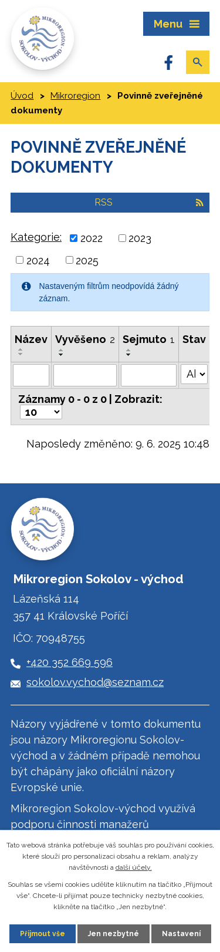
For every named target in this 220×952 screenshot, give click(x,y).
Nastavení (181, 934)
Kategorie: (36, 237)
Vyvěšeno (85, 339)
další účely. (134, 867)
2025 (87, 260)
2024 (38, 260)
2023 (139, 238)
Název (31, 339)
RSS (149, 202)
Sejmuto (149, 339)
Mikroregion (75, 95)
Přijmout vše (42, 934)
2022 (91, 238)
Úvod (22, 95)
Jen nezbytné (113, 934)
